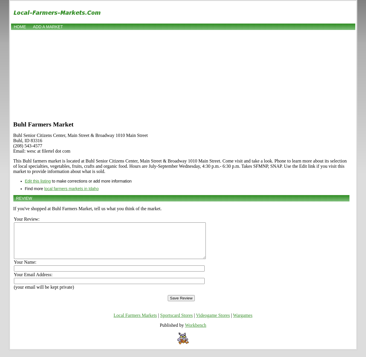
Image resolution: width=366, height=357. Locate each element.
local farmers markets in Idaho (71, 188)
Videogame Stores (213, 322)
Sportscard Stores (176, 322)
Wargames (243, 322)
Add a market (48, 26)
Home (20, 26)
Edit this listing (38, 181)
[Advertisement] (183, 74)
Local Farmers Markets (135, 322)
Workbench (195, 332)
